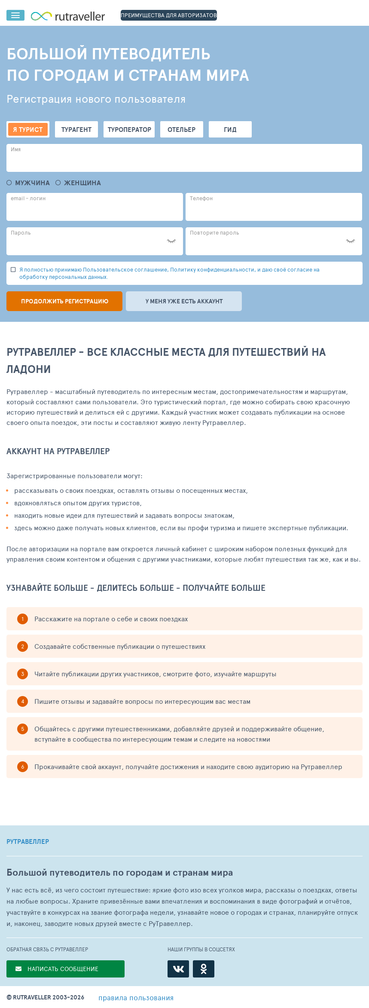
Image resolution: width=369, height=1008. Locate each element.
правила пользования (136, 997)
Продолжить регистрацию (64, 301)
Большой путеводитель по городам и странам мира (119, 872)
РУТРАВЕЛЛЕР (27, 841)
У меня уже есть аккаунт (184, 301)
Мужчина (32, 182)
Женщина (82, 182)
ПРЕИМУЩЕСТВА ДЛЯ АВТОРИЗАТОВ (169, 15)
